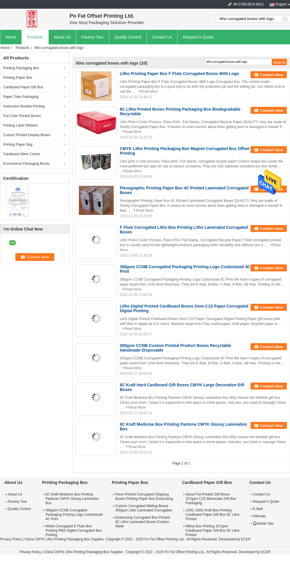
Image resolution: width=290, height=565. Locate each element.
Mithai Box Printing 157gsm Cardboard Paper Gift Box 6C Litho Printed (213, 530)
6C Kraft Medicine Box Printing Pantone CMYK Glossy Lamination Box (72, 498)
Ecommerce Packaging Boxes (26, 164)
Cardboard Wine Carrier (21, 154)
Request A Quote (198, 37)
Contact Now (271, 75)
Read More (149, 91)
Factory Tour (92, 37)
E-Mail (258, 509)
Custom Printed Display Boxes (26, 135)
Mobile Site (263, 524)
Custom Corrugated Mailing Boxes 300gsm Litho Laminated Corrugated (143, 508)
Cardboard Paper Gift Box (23, 87)
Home (11, 37)
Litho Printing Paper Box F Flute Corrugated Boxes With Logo (179, 73)
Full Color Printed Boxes (22, 116)
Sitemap (259, 516)
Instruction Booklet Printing (24, 106)
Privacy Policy (11, 539)
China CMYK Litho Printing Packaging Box (57, 539)
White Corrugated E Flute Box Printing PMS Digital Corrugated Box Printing (74, 530)
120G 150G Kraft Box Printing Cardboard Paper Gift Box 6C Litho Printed (213, 514)
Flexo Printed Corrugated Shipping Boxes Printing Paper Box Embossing (144, 496)
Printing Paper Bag (17, 144)
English (281, 4)
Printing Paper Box (17, 78)
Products (35, 37)
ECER (246, 539)
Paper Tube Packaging (20, 97)
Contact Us (162, 37)
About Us (62, 37)
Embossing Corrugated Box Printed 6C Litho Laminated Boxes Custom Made (142, 521)
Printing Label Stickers (20, 125)
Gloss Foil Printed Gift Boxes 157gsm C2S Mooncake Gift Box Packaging (211, 498)
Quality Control (128, 37)
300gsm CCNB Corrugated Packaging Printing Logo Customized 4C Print (74, 514)
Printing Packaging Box (21, 68)
